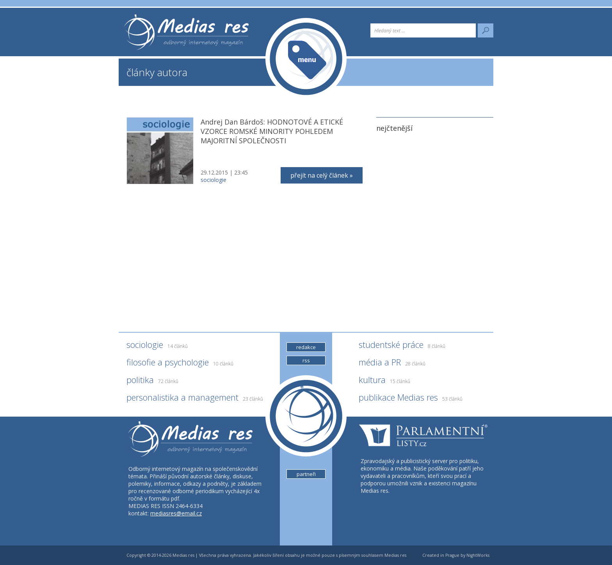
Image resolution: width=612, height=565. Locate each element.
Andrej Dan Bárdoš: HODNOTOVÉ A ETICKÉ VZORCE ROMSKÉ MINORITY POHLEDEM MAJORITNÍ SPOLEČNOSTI (272, 131)
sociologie (213, 180)
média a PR (392, 364)
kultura (384, 381)
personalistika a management (194, 399)
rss (306, 360)
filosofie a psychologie (179, 364)
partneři (306, 474)
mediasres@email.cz (176, 513)
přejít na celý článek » (321, 175)
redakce (306, 347)
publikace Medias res (411, 399)
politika (152, 381)
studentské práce (402, 346)
